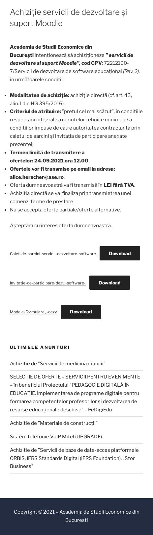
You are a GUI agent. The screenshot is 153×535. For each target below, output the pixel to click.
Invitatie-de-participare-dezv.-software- (48, 282)
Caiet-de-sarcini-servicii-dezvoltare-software (53, 253)
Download (120, 253)
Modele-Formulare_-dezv (33, 311)
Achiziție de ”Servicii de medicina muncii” (58, 364)
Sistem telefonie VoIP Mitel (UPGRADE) (56, 437)
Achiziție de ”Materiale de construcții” (54, 423)
